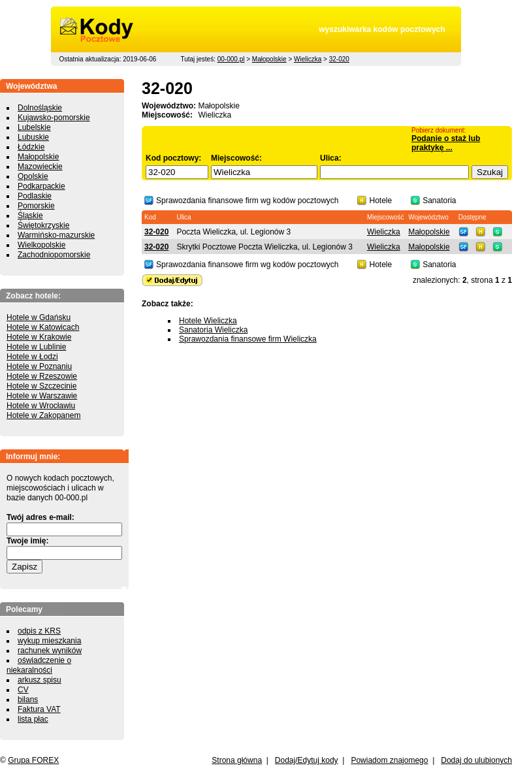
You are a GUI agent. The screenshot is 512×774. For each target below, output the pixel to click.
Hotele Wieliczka (208, 320)
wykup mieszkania (49, 640)
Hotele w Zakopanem (43, 415)
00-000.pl (231, 59)
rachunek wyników (50, 650)
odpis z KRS (39, 631)
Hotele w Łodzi (32, 356)
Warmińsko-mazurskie (56, 235)
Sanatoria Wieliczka (213, 329)
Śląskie (30, 215)
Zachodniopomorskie (54, 254)
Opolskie (33, 176)
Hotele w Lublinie (36, 346)
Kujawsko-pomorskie (54, 117)
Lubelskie (34, 127)
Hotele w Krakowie (39, 337)
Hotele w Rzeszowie (42, 376)
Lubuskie (33, 137)
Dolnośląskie (40, 107)
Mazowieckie (40, 166)
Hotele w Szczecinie (41, 386)
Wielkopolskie (41, 245)
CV (23, 689)
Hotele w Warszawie (42, 395)
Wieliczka (307, 59)
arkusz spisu (39, 680)
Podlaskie (35, 196)
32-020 (339, 59)
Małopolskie (269, 59)
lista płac (33, 719)
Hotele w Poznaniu (39, 366)
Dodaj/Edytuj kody (306, 760)
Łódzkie (31, 147)
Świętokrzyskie (43, 225)
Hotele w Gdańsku (39, 317)
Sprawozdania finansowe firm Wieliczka (248, 339)
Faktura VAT (39, 709)
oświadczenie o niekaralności (39, 665)
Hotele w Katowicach (43, 327)
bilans (28, 699)
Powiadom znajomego (389, 760)
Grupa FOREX (33, 760)
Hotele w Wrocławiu (41, 405)
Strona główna (237, 760)
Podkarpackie (41, 186)
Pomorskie (36, 205)
